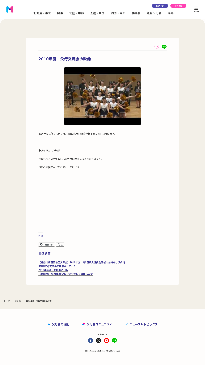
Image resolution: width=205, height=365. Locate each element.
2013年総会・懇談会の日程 (53, 270)
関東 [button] (60, 13)
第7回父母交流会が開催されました (57, 266)
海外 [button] (170, 13)
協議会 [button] (136, 13)
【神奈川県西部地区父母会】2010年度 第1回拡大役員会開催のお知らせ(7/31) (81, 262)
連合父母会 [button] (154, 13)
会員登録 (178, 5)
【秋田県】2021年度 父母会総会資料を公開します (65, 274)
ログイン (160, 5)
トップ (7, 301)
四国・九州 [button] (118, 13)
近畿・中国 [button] (97, 13)
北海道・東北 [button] (42, 13)
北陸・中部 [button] (76, 13)
